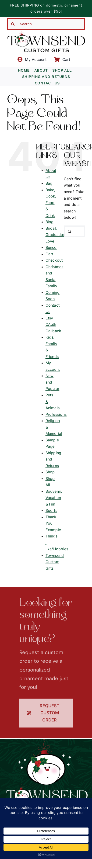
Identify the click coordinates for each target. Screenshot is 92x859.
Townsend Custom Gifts (55, 562)
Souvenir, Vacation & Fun (54, 497)
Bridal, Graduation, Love (56, 234)
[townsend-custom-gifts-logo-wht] (47, 741)
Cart (49, 254)
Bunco (51, 247)
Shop (50, 472)
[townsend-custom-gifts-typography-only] (46, 31)
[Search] (13, 24)
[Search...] (46, 24)
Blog (50, 221)
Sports (51, 510)
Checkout (54, 260)
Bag (49, 183)
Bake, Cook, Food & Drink (51, 202)
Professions (56, 414)
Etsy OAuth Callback (53, 324)
